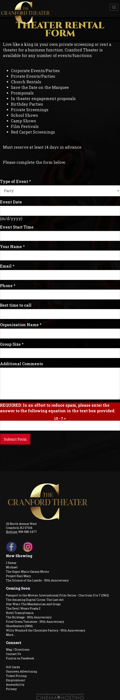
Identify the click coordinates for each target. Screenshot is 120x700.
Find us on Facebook (20, 658)
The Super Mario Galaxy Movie (27, 571)
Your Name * (12, 246)
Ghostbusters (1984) (19, 626)
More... (10, 635)
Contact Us (13, 654)
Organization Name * (20, 324)
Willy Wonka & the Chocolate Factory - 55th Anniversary (45, 630)
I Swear (11, 563)
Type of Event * (15, 181)
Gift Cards (13, 667)
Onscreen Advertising (21, 671)
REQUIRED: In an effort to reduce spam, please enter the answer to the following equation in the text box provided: (57, 408)
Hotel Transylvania (19, 613)
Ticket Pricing (16, 676)
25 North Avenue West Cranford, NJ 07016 (21, 526)
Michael (12, 567)
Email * (7, 266)
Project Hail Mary (18, 576)
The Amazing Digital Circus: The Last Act (35, 600)
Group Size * (11, 344)
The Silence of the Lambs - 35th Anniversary (37, 580)
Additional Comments (21, 363)
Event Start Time (16, 227)
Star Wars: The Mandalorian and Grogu (33, 604)
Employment (15, 680)
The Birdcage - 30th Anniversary (29, 617)
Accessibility (15, 684)
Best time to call (15, 305)
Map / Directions (17, 649)
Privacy (11, 689)
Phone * (7, 285)
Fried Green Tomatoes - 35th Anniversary (35, 621)
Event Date (11, 201)
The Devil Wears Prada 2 (23, 608)
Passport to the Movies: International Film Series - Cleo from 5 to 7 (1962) (57, 595)
